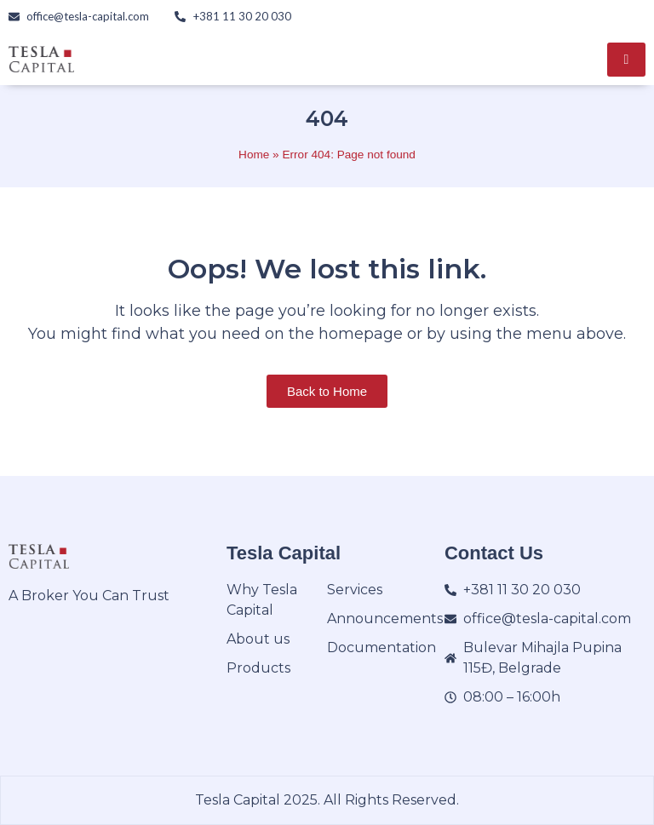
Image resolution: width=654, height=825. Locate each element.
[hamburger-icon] (626, 60)
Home (253, 154)
